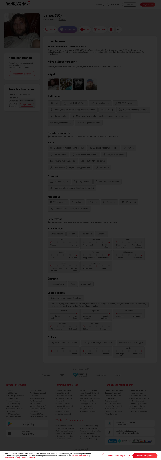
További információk (80, 456)
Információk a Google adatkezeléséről (20, 458)
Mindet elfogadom (145, 455)
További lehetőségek (116, 455)
